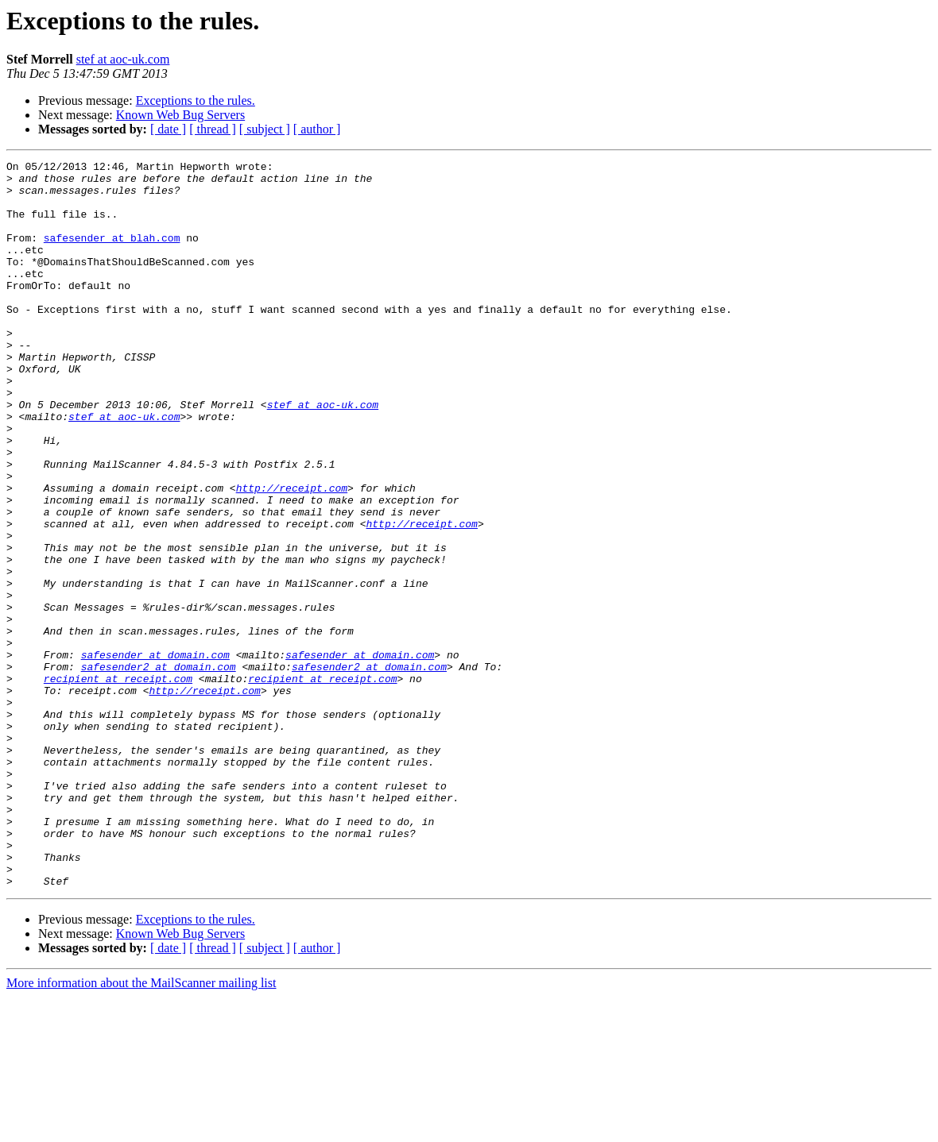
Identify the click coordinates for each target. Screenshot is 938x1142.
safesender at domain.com (155, 754)
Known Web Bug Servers (180, 115)
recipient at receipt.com (118, 783)
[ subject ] (264, 129)
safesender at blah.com (112, 254)
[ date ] (168, 129)
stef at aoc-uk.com (123, 59)
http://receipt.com (291, 554)
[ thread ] (212, 129)
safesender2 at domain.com (158, 769)
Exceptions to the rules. (195, 100)
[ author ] (317, 129)
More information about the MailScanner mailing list (141, 1128)
